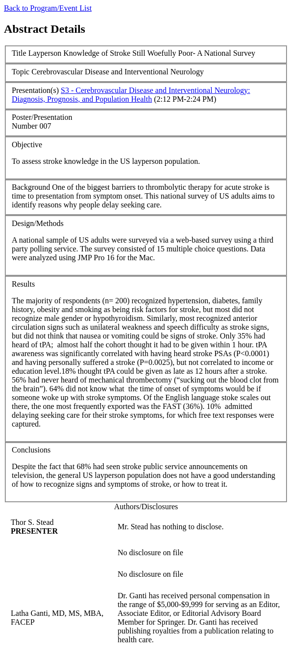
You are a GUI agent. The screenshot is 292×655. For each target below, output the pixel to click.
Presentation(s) (35, 90)
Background (31, 187)
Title (19, 53)
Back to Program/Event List (48, 8)
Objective (27, 144)
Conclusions (31, 450)
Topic (20, 72)
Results (23, 284)
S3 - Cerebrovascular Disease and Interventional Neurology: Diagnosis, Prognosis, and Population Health (131, 94)
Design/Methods (38, 223)
